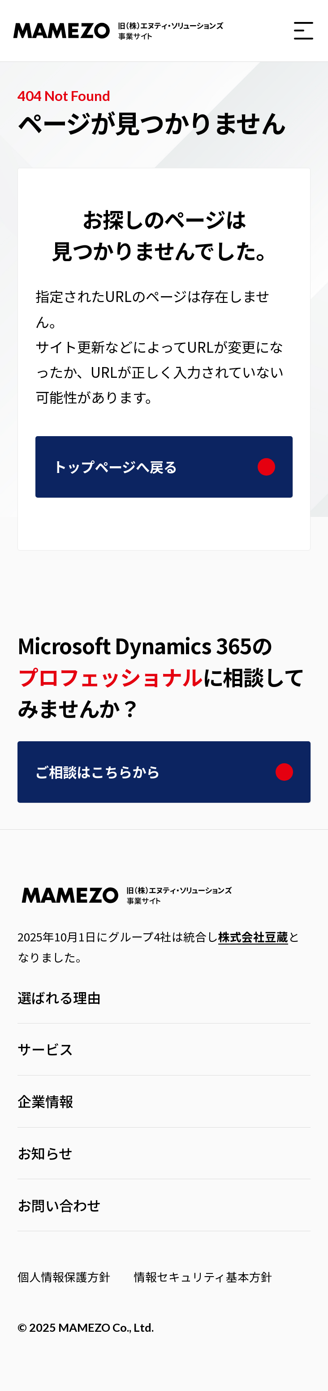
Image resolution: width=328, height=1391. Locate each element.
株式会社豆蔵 (253, 936)
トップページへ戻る (115, 466)
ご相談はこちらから (97, 771)
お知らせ (45, 1153)
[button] (303, 30)
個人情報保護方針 (64, 1276)
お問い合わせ (59, 1205)
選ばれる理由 (59, 997)
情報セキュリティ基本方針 (203, 1276)
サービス (45, 1049)
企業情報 (45, 1101)
